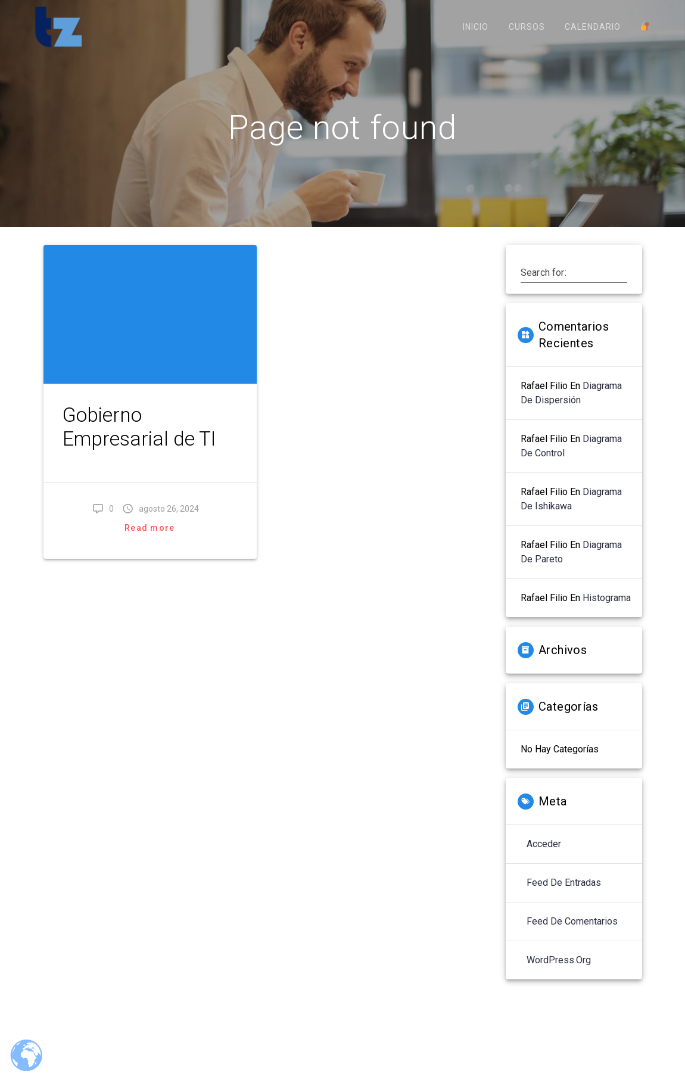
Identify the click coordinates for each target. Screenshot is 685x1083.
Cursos (527, 27)
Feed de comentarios (572, 935)
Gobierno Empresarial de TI (139, 439)
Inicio (475, 27)
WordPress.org (559, 973)
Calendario (593, 27)
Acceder (544, 857)
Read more (149, 541)
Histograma (607, 611)
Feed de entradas (564, 896)
